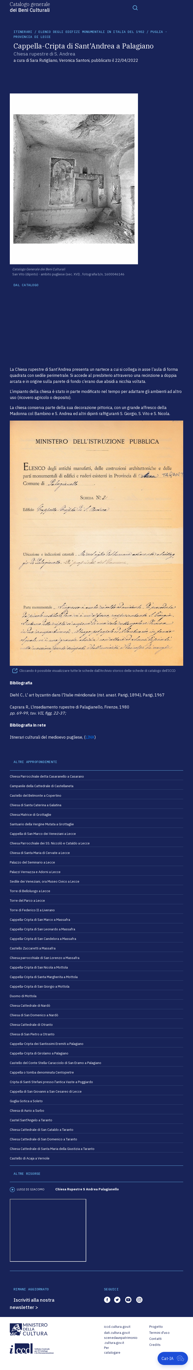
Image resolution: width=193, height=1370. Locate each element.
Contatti (155, 1339)
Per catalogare (112, 1350)
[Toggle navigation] (135, 8)
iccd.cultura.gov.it (117, 1327)
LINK (89, 737)
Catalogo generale (30, 7)
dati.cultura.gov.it (117, 1333)
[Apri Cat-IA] (173, 1358)
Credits (155, 1345)
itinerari (23, 32)
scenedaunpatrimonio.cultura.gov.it (120, 1340)
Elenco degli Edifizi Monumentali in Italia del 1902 (91, 32)
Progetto (156, 1327)
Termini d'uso (159, 1333)
